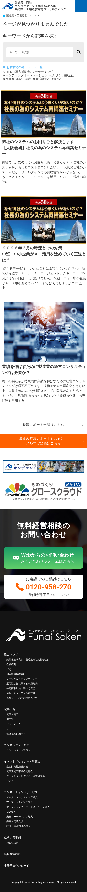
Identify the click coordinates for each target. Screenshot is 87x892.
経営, (36, 79)
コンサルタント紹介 (16, 745)
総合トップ (11, 654)
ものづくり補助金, (61, 75)
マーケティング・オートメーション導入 (28, 807)
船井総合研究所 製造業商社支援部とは (28, 659)
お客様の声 (12, 842)
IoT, (9, 71)
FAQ (8, 669)
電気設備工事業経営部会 (19, 771)
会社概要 (11, 664)
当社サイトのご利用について (22, 698)
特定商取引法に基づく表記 (20, 688)
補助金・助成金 (50, 79)
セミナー (11, 781)
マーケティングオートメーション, (25, 75)
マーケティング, (43, 71)
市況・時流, (24, 79)
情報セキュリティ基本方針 (20, 693)
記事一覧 (9, 709)
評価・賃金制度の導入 (18, 826)
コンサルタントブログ (18, 750)
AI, (4, 71)
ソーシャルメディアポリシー (22, 678)
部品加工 (11, 719)
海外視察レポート (16, 733)
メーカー (11, 729)
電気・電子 (12, 714)
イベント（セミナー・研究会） (23, 761)
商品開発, (9, 79)
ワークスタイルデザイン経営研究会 (25, 776)
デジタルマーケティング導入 (22, 797)
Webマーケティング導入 (19, 802)
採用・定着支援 (14, 821)
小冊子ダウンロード (16, 865)
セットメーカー (14, 724)
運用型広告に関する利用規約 (22, 683)
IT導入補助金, (22, 71)
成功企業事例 (12, 837)
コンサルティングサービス (21, 792)
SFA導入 (11, 811)
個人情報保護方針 (16, 674)
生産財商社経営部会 (17, 766)
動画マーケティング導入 (19, 816)
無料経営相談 (12, 854)
